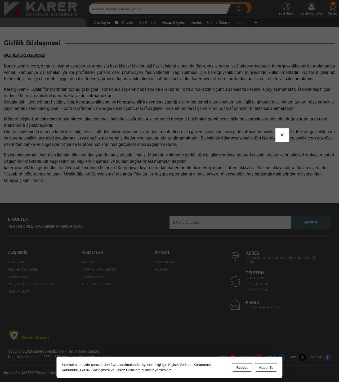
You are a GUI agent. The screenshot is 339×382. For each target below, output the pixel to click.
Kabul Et (266, 368)
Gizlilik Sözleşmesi (95, 370)
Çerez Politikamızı (129, 370)
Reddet (242, 368)
